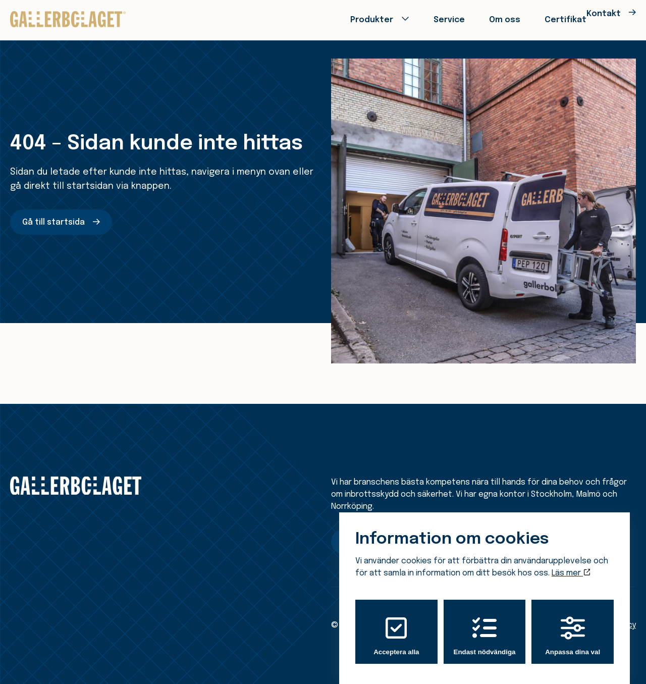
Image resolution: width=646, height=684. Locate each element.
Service (413, 19)
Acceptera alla (396, 626)
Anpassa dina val (572, 626)
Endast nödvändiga (485, 626)
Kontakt (596, 19)
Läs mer (571, 563)
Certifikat (527, 19)
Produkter (336, 19)
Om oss (468, 19)
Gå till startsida (53, 222)
